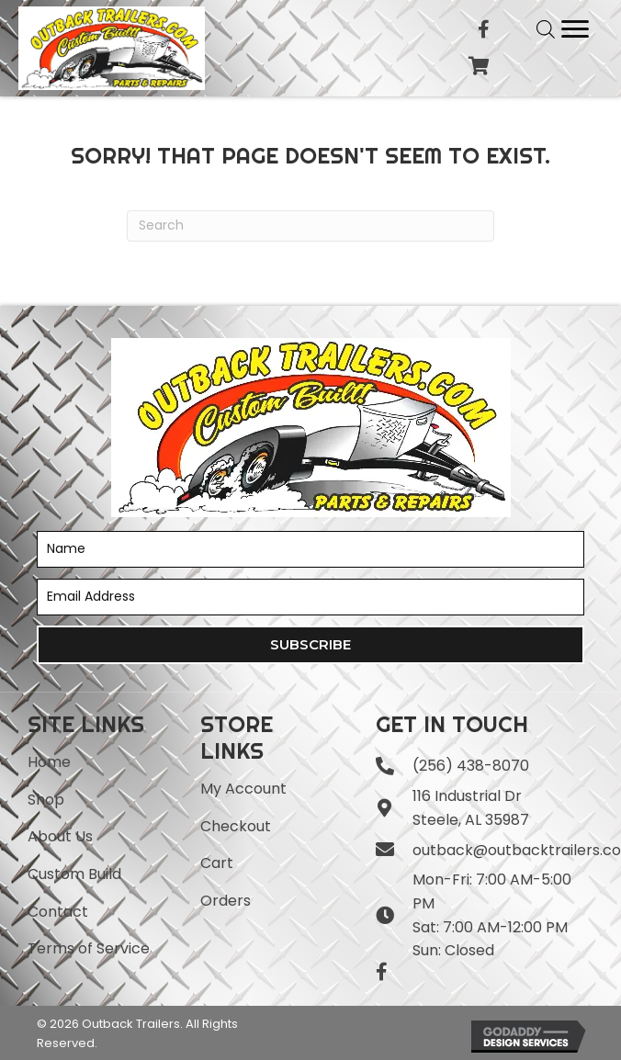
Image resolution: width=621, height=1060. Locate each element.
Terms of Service (89, 948)
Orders (225, 900)
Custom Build (74, 874)
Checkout (235, 826)
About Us (60, 836)
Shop (46, 799)
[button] (310, 645)
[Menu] (575, 29)
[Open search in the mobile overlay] (545, 29)
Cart (216, 863)
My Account (243, 788)
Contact (58, 911)
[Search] (310, 226)
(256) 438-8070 (470, 765)
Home (49, 761)
